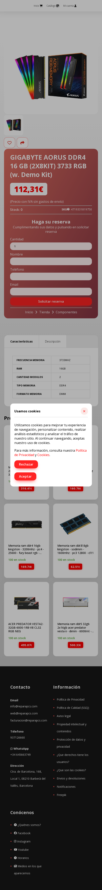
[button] (84, 411)
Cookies (43, 455)
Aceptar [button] (25, 476)
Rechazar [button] (26, 464)
